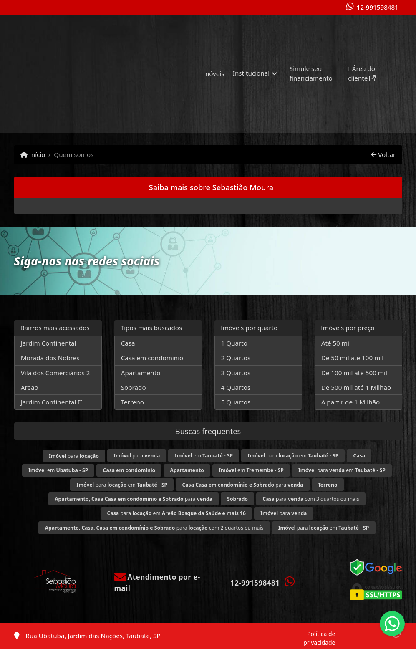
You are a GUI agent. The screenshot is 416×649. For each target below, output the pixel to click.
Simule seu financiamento (311, 73)
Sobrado (133, 387)
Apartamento (141, 373)
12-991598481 (377, 7)
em (204, 455)
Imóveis (212, 73)
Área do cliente (362, 73)
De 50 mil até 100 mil (352, 358)
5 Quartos (236, 402)
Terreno (132, 402)
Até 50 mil (336, 343)
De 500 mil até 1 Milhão (356, 387)
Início (32, 154)
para (74, 456)
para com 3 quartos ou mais (310, 499)
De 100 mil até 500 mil (354, 373)
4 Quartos (236, 387)
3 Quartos (236, 373)
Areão (29, 387)
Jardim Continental (48, 343)
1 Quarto (234, 343)
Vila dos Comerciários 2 (55, 373)
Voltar (383, 154)
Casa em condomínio (152, 358)
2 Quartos (236, 358)
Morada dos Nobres (50, 358)
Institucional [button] (251, 73)
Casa (128, 343)
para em (293, 455)
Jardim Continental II (51, 402)
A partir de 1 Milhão (350, 402)
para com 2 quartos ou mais (154, 527)
